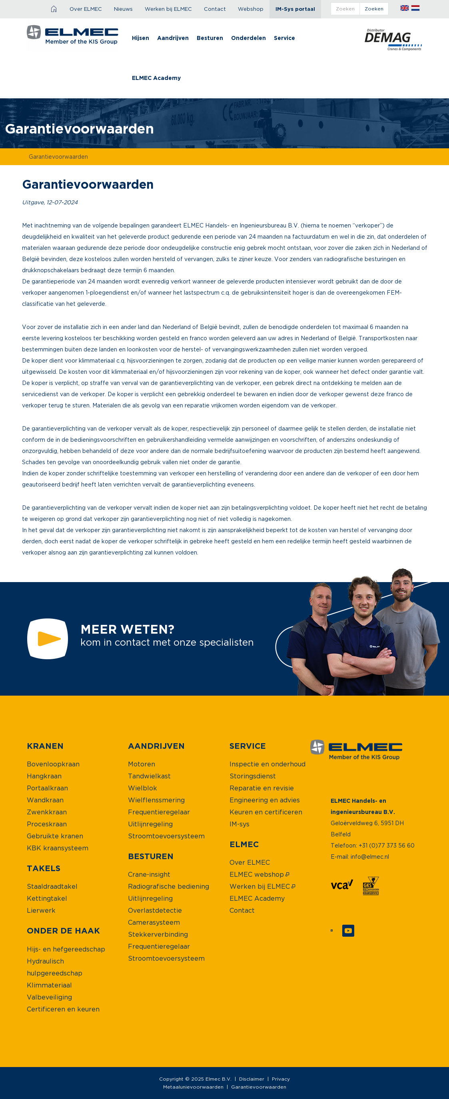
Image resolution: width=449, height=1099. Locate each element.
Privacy (281, 1078)
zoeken (374, 8)
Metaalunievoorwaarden (193, 1086)
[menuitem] (54, 9)
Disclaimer (251, 1078)
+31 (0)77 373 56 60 (387, 845)
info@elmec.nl (370, 857)
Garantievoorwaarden (258, 1086)
